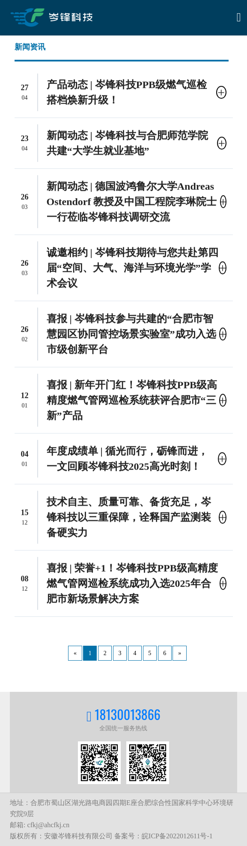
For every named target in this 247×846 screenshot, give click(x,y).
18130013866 (128, 714)
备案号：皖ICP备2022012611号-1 (163, 836)
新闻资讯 (30, 46)
